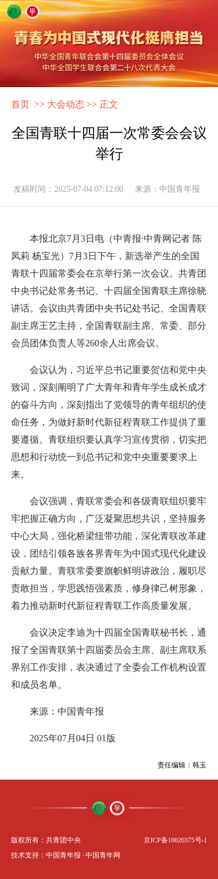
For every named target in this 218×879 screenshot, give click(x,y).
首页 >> (28, 104)
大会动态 (65, 104)
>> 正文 (102, 104)
